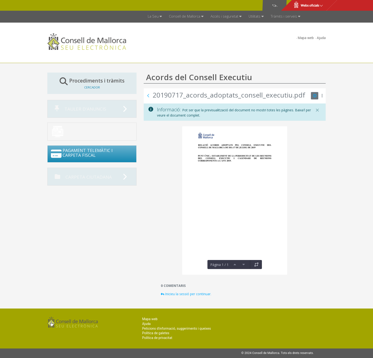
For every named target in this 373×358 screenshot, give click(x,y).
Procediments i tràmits (92, 83)
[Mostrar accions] (322, 95)
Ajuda (321, 37)
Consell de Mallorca (64, 5)
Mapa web (306, 37)
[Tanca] (317, 110)
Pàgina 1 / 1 (219, 264)
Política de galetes (155, 333)
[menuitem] (155, 17)
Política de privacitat (157, 338)
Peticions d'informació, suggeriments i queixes (176, 328)
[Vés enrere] (148, 95)
